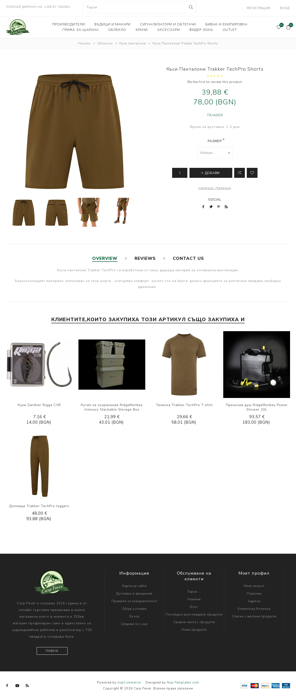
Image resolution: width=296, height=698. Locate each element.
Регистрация (260, 7)
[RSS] (27, 684)
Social (214, 197)
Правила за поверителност (134, 599)
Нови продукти (194, 628)
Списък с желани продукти (254, 614)
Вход (285, 7)
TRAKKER (215, 113)
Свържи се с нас (134, 622)
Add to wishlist (252, 171)
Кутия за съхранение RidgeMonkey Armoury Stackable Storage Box (112, 405)
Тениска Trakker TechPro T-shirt (184, 403)
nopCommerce (129, 681)
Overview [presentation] (104, 257)
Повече (52, 649)
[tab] (105, 257)
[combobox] (139, 7)
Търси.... (194, 590)
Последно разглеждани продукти (194, 613)
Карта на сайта (134, 584)
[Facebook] (7, 684)
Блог (194, 605)
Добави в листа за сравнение (239, 171)
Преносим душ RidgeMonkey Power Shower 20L (257, 405)
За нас (134, 614)
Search (190, 7)
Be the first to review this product (215, 80)
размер (215, 139)
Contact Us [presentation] (188, 257)
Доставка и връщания (134, 592)
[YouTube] (17, 684)
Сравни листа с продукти (194, 620)
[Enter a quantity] (179, 171)
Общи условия (134, 607)
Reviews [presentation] (145, 257)
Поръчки (254, 592)
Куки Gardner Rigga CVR (39, 403)
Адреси (254, 599)
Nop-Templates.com (183, 681)
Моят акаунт (254, 584)
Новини (194, 597)
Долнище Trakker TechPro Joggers (39, 504)
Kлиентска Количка (254, 607)
